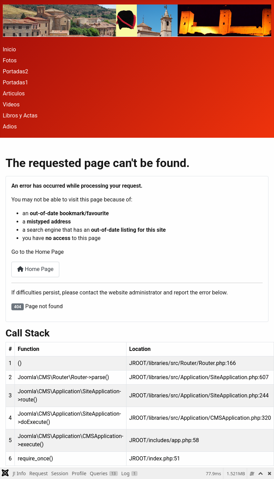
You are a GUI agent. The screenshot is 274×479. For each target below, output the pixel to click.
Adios (10, 126)
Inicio (9, 49)
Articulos (14, 93)
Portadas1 (15, 82)
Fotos (10, 60)
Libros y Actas (20, 115)
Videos (11, 104)
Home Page (35, 269)
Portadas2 (15, 71)
